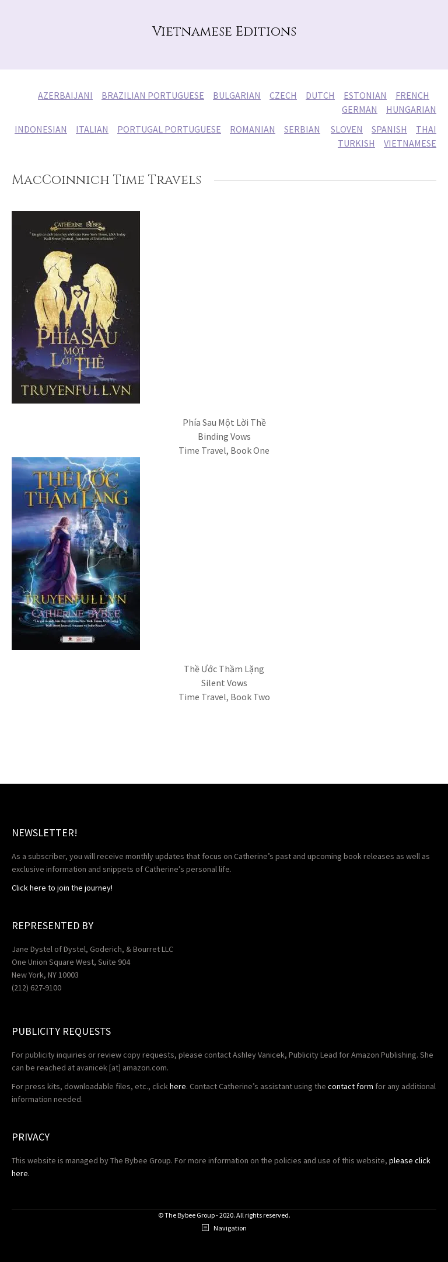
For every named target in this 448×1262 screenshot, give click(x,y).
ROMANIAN (252, 129)
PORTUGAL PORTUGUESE (169, 129)
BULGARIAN (237, 95)
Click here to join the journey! (62, 887)
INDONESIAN (41, 129)
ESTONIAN (365, 95)
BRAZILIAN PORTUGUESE (153, 95)
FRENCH (412, 95)
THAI (426, 129)
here (178, 1086)
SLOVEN (347, 129)
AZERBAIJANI (65, 95)
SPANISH (389, 129)
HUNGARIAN (411, 109)
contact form (350, 1086)
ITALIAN (92, 129)
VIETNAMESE (410, 143)
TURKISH (356, 143)
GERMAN (359, 109)
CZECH (283, 95)
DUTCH (320, 95)
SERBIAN (302, 129)
